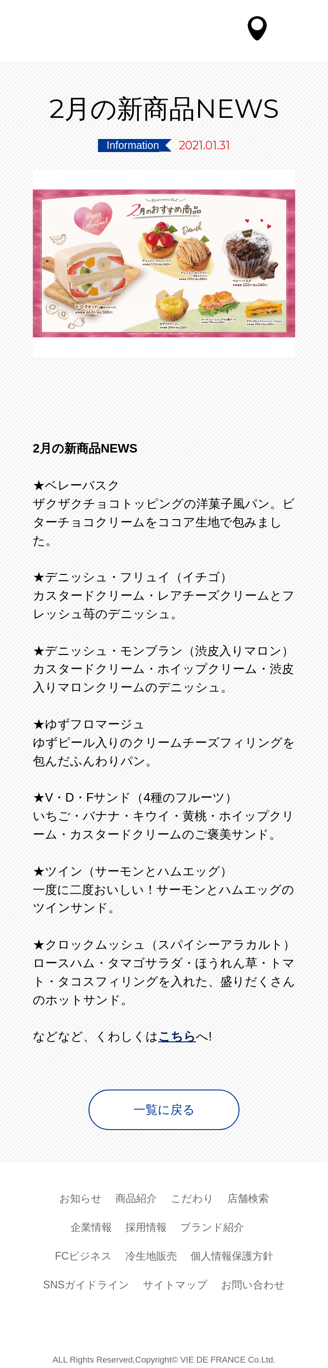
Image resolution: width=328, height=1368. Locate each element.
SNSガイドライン (86, 1283)
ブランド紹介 (212, 1225)
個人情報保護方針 (232, 1254)
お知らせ (80, 1196)
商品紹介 (136, 1196)
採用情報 (146, 1225)
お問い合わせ (253, 1283)
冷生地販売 (151, 1254)
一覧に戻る (164, 1109)
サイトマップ (175, 1283)
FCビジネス (83, 1254)
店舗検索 (248, 1196)
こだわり (192, 1196)
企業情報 (91, 1225)
